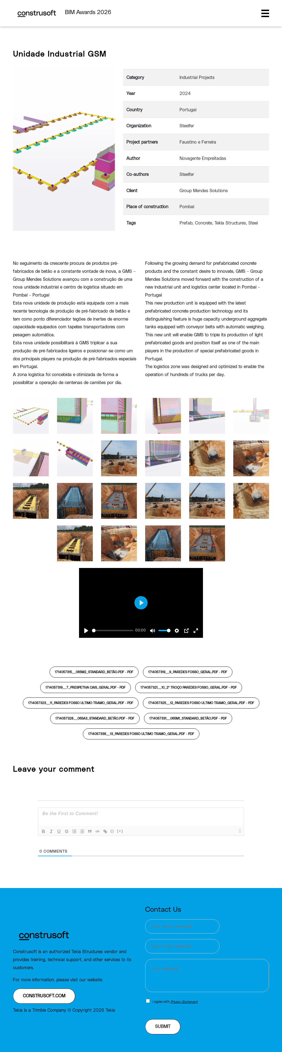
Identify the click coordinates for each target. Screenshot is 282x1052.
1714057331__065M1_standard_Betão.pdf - (188, 718)
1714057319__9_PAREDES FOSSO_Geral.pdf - (187, 672)
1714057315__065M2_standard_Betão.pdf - (94, 672)
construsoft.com (44, 996)
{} (112, 831)
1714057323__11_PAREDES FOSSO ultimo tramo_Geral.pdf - (80, 703)
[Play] (86, 630)
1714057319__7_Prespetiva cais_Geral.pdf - (85, 687)
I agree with (175, 1001)
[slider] (112, 630)
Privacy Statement (184, 1001)
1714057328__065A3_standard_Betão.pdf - (94, 718)
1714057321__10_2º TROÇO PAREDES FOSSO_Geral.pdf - (188, 687)
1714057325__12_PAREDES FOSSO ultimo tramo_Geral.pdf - (201, 703)
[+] (120, 831)
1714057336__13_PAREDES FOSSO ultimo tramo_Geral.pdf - (141, 734)
